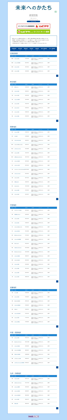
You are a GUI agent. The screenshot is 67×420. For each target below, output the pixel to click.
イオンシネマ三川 (16, 107)
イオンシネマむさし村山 (17, 140)
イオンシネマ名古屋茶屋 (17, 239)
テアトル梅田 (16, 292)
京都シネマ (15, 309)
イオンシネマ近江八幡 (17, 313)
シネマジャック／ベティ (17, 148)
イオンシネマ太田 (16, 194)
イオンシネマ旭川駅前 (17, 62)
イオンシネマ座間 (16, 152)
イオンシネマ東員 (16, 276)
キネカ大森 (15, 136)
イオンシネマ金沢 (16, 222)
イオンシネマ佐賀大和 (17, 395)
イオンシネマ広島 (16, 337)
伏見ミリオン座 (16, 243)
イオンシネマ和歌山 (17, 321)
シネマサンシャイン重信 (17, 358)
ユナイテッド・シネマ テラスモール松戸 (19, 169)
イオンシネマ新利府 (17, 99)
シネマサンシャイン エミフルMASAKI (19, 362)
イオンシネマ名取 (16, 95)
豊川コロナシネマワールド (17, 251)
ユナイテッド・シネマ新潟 (17, 210)
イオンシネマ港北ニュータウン (18, 144)
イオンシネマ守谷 (16, 177)
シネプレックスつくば (17, 173)
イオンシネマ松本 (16, 218)
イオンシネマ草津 (16, 317)
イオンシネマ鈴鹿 (16, 272)
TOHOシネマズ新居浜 (17, 354)
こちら (40, 43)
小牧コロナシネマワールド (17, 247)
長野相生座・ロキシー (17, 214)
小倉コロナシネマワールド (17, 382)
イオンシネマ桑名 (16, 268)
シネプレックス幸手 (17, 165)
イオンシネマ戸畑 (16, 378)
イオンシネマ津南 (16, 264)
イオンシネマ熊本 (16, 399)
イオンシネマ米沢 (16, 103)
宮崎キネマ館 (16, 403)
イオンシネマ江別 (16, 58)
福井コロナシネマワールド (17, 235)
